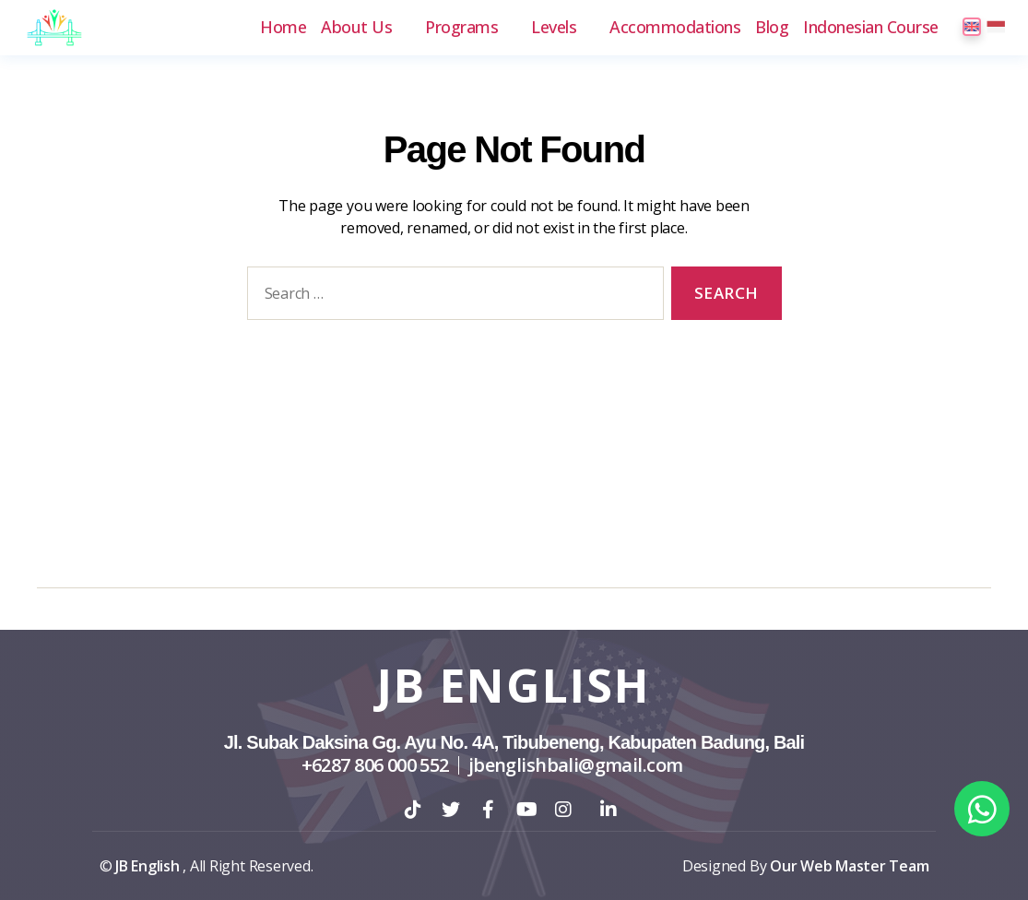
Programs (461, 28)
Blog (771, 28)
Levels (553, 28)
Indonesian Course (871, 28)
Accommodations (674, 28)
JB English (514, 685)
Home (283, 28)
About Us (356, 28)
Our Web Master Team (849, 866)
